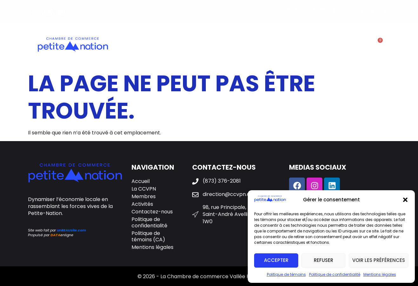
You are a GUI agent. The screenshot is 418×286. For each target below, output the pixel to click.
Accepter (276, 260)
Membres (204, 45)
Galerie (278, 45)
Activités (244, 45)
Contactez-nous (323, 45)
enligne (62, 234)
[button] (405, 200)
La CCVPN (164, 45)
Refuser (323, 260)
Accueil (140, 181)
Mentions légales (379, 274)
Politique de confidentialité (334, 274)
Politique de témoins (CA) (148, 236)
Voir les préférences (378, 260)
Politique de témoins (286, 274)
